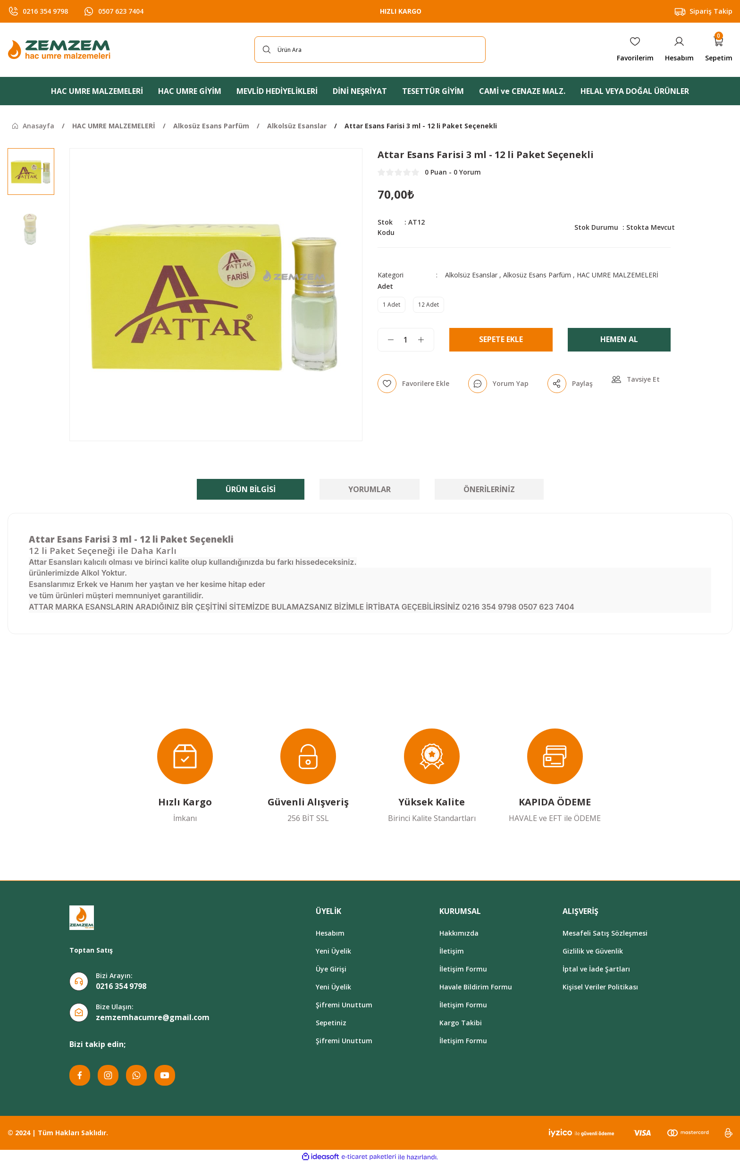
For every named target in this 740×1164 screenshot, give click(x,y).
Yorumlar (369, 489)
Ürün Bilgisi (251, 489)
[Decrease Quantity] (386, 340)
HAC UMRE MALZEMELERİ (617, 274)
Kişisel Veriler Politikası (600, 986)
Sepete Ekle (501, 340)
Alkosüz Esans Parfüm (537, 274)
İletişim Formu (463, 968)
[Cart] (718, 49)
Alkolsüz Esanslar (471, 274)
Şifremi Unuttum (344, 1004)
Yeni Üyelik (333, 950)
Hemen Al (619, 340)
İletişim (451, 950)
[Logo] (60, 49)
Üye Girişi (331, 968)
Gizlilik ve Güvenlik (593, 950)
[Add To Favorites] (413, 383)
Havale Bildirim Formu (475, 986)
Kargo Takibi (460, 1022)
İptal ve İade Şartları (596, 968)
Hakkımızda (459, 933)
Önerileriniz (489, 489)
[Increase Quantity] (425, 340)
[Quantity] (406, 340)
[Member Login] (679, 49)
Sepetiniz (331, 1022)
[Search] (370, 49)
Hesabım (330, 933)
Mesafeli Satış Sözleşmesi (605, 933)
